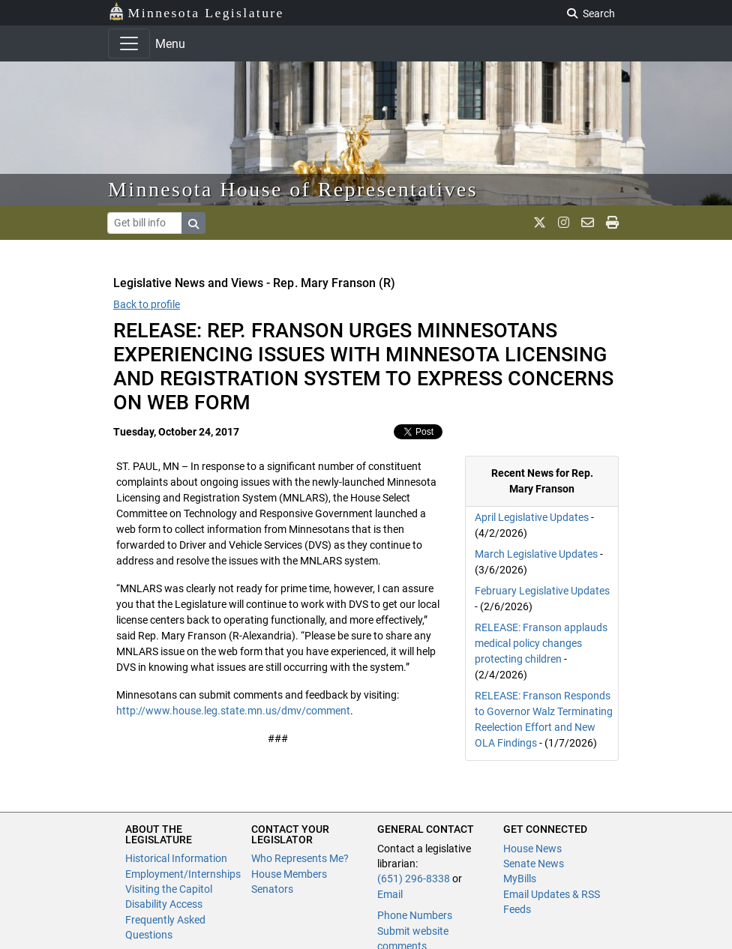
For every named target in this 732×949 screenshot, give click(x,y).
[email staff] (587, 222)
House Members (289, 874)
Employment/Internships (183, 874)
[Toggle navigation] (129, 43)
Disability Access (163, 904)
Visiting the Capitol (168, 889)
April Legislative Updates (532, 517)
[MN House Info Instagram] (563, 222)
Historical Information (176, 858)
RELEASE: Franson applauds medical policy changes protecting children (541, 643)
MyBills (519, 879)
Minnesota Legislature (196, 11)
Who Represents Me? (300, 858)
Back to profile (146, 304)
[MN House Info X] (539, 222)
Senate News (533, 864)
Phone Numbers (414, 915)
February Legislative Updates (542, 591)
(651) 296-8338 (413, 879)
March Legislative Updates (536, 554)
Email (390, 894)
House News (532, 849)
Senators (272, 889)
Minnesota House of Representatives (293, 189)
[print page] (612, 222)
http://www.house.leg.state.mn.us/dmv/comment (233, 711)
